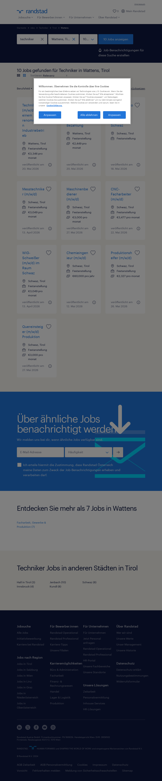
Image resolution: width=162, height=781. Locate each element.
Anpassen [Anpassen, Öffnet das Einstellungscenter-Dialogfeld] (50, 114)
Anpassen (114, 114)
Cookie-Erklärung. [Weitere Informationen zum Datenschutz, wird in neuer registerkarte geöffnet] (54, 105)
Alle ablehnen (89, 114)
